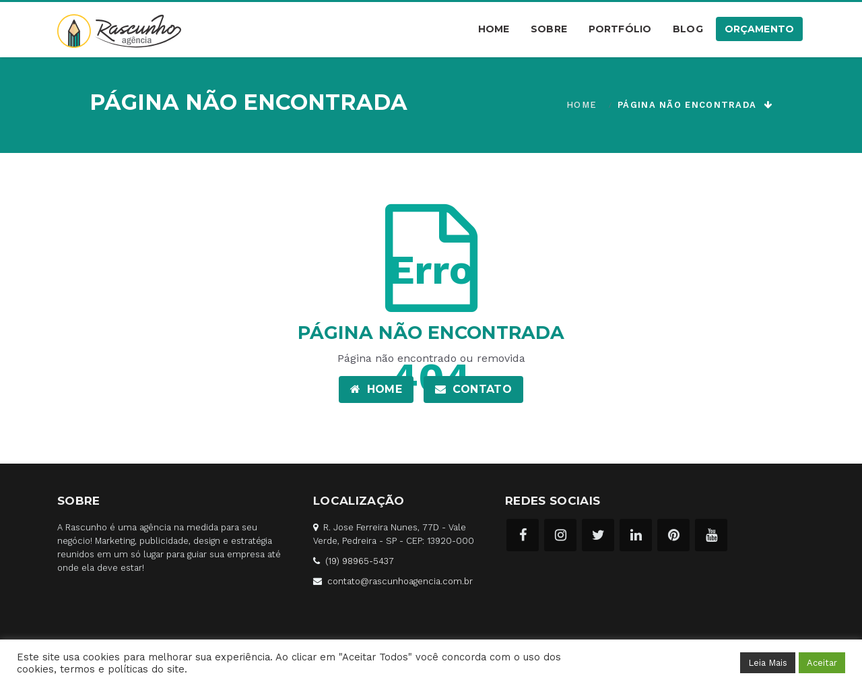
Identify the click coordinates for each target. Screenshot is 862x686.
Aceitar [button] (822, 663)
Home (494, 29)
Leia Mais (767, 663)
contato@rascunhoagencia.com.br (400, 581)
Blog (688, 29)
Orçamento (759, 29)
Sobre (549, 29)
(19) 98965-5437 (359, 561)
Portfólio (620, 29)
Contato (473, 389)
